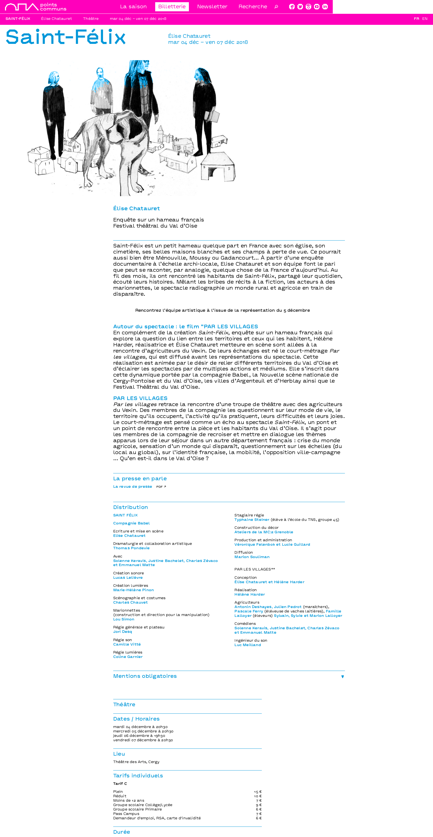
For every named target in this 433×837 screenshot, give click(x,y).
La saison (233, 7)
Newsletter (312, 7)
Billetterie (272, 7)
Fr (416, 19)
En (424, 19)
